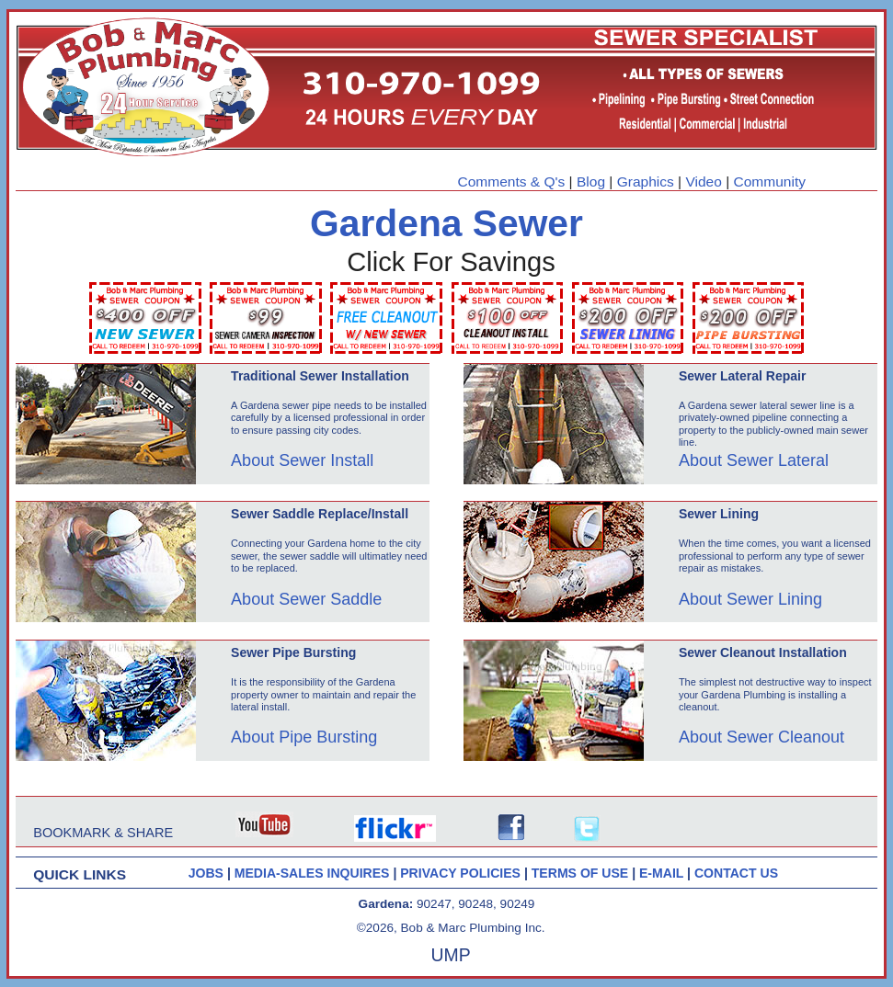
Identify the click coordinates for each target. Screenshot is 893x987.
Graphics (645, 181)
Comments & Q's (512, 181)
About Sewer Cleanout (761, 737)
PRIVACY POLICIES (462, 873)
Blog (591, 181)
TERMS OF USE (582, 873)
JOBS (206, 873)
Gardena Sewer (446, 223)
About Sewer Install (302, 460)
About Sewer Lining (750, 599)
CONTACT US (736, 873)
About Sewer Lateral (754, 460)
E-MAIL (663, 873)
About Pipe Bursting (304, 737)
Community (770, 181)
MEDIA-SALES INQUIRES (314, 873)
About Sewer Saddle (306, 599)
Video (703, 181)
